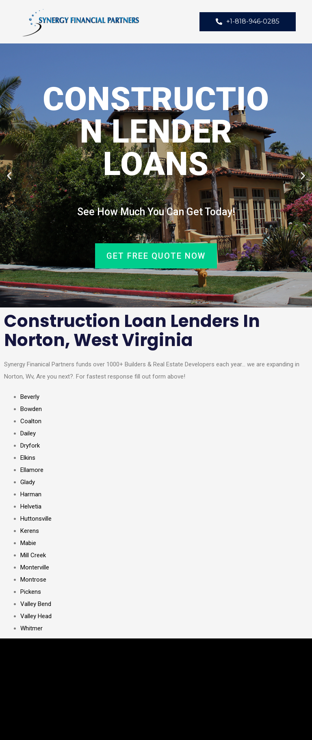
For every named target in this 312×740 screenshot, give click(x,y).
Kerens (29, 530)
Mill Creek (33, 555)
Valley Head (36, 616)
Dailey (28, 433)
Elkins (27, 457)
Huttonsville (36, 518)
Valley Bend (35, 604)
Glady (27, 482)
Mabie (28, 543)
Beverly (29, 396)
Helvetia (30, 506)
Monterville (34, 567)
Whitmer (31, 628)
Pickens (30, 591)
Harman (30, 494)
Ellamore (31, 470)
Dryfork (30, 445)
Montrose (33, 579)
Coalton (30, 421)
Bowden (31, 409)
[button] (9, 176)
